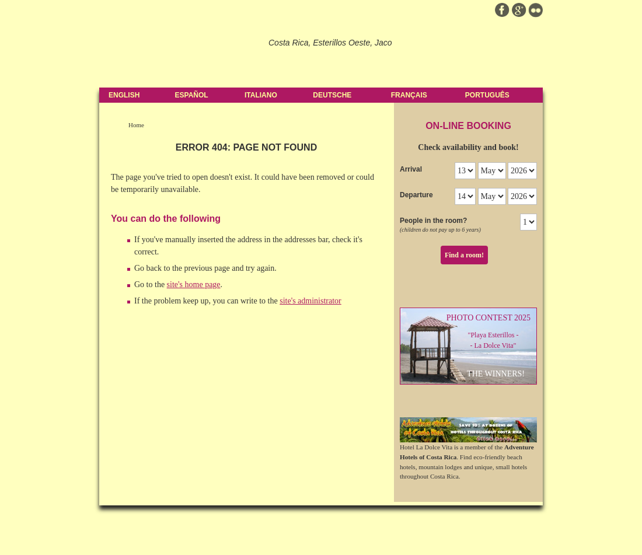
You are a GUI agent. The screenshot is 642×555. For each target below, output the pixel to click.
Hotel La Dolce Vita (179, 52)
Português (487, 95)
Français (409, 95)
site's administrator (310, 300)
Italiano (261, 95)
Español (191, 95)
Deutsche (332, 95)
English (124, 95)
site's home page (194, 284)
